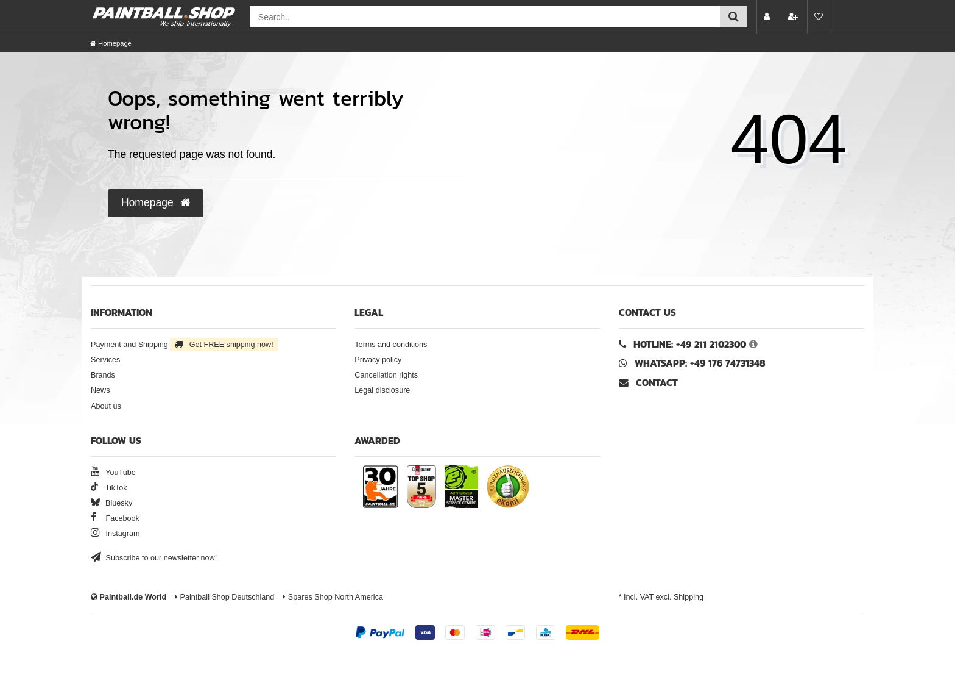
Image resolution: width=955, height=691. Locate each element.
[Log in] (768, 17)
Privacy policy (377, 360)
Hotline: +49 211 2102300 (689, 344)
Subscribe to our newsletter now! (154, 558)
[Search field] (485, 16)
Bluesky (111, 503)
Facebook (115, 518)
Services (105, 360)
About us (106, 406)
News (100, 390)
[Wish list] (819, 17)
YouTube (113, 472)
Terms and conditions (390, 344)
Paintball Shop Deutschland (224, 597)
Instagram (115, 533)
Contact (648, 383)
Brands (103, 375)
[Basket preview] (845, 17)
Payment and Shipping (184, 344)
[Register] (794, 17)
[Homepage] (111, 43)
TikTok (109, 488)
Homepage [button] (155, 202)
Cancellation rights (386, 375)
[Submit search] (733, 16)
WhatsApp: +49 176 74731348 (700, 363)
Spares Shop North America (333, 597)
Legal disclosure (382, 390)
